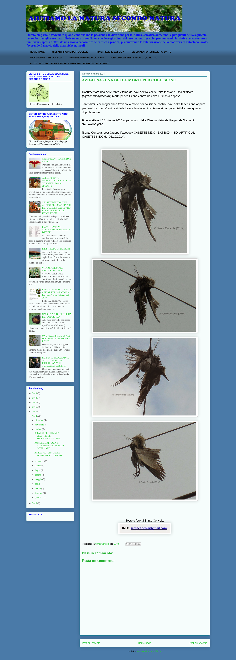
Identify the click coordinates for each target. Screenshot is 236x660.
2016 (34, 407)
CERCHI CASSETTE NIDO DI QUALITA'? (134, 57)
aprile (38, 484)
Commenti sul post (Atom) (149, 651)
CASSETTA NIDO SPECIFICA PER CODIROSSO (56, 315)
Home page (144, 643)
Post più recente (91, 643)
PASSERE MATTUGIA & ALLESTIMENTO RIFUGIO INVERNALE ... (49, 446)
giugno (38, 475)
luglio (38, 470)
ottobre (38, 429)
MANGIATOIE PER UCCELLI (46, 57)
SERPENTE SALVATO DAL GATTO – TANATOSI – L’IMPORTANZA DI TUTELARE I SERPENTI (55, 362)
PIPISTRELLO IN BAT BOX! (56, 249)
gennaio (39, 497)
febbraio (39, 493)
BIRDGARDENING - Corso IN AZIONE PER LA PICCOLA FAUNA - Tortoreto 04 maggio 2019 (56, 293)
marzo (38, 488)
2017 (34, 402)
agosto (38, 465)
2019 (34, 393)
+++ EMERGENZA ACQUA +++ (87, 57)
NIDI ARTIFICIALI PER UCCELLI (70, 51)
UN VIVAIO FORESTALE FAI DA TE (151, 51)
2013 (34, 503)
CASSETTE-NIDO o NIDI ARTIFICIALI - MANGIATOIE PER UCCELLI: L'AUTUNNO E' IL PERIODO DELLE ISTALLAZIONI (56, 207)
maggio (38, 479)
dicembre (39, 420)
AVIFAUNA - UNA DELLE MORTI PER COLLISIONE (48, 454)
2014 (34, 416)
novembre (40, 425)
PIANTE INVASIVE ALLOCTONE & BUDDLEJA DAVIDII (56, 230)
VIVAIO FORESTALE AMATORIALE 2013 (52, 269)
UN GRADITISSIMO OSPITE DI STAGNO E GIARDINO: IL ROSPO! (56, 339)
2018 (34, 398)
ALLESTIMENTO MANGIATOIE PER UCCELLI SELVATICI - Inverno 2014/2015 (56, 182)
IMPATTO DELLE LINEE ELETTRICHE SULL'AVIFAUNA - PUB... (48, 436)
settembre (39, 461)
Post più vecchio (198, 643)
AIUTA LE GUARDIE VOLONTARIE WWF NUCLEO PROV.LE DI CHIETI (70, 63)
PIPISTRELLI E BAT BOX (110, 51)
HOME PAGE (37, 51)
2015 (34, 411)
